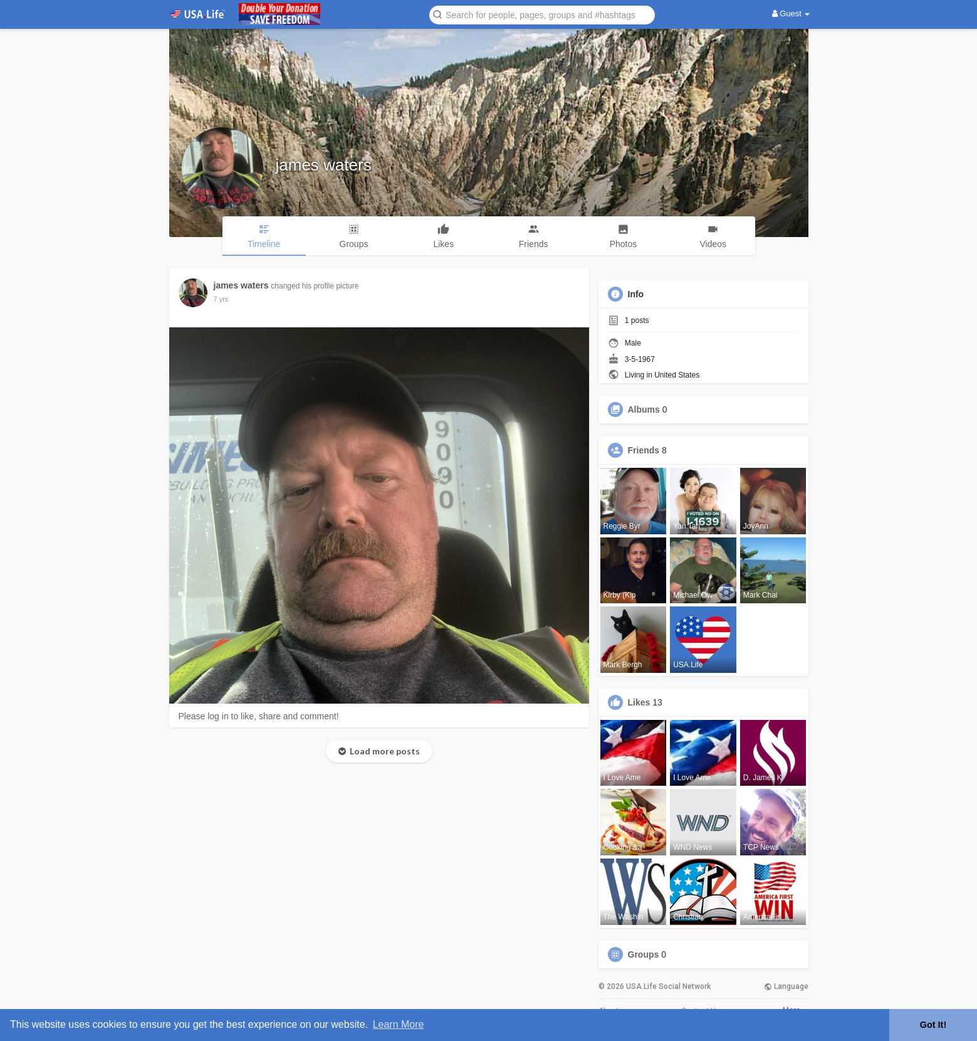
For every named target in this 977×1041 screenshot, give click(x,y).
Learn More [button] (398, 1024)
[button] (542, 14)
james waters (324, 165)
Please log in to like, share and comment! (259, 716)
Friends (644, 450)
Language (786, 986)
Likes (639, 702)
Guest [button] (791, 13)
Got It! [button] (933, 1025)
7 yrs (221, 299)
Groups (643, 954)
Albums (644, 409)
